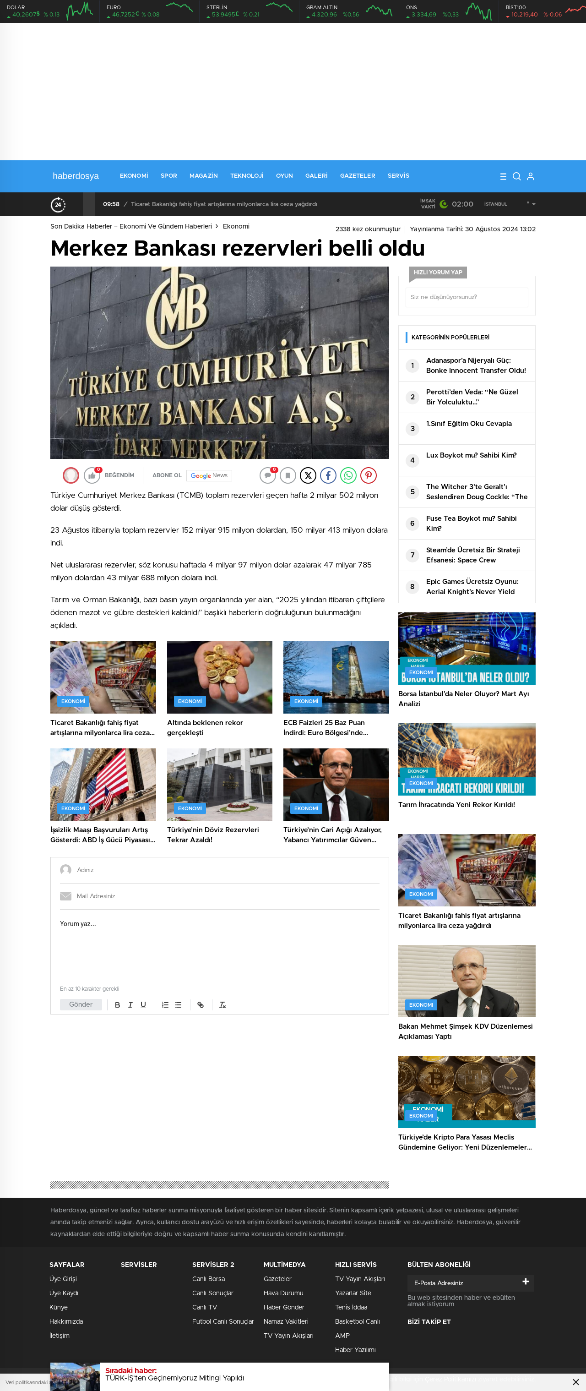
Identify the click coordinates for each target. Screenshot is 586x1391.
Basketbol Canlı (357, 1322)
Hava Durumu (284, 1293)
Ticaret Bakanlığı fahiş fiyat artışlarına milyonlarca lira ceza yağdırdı (224, 204)
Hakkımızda (66, 1322)
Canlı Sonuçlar (212, 1293)
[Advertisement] (293, 91)
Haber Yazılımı (355, 1350)
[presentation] (77, 204)
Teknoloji (247, 176)
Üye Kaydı (63, 1293)
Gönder (81, 1004)
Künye (58, 1307)
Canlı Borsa (208, 1279)
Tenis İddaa (351, 1307)
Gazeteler (357, 176)
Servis (399, 176)
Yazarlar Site (353, 1293)
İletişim (59, 1336)
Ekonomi (134, 176)
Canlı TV (204, 1307)
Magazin (204, 176)
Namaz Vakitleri (286, 1322)
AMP (342, 1336)
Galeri (316, 176)
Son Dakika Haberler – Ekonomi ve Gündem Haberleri (131, 227)
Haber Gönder (284, 1307)
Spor (169, 176)
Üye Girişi (63, 1279)
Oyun (284, 176)
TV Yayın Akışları (289, 1336)
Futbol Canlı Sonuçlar (223, 1322)
